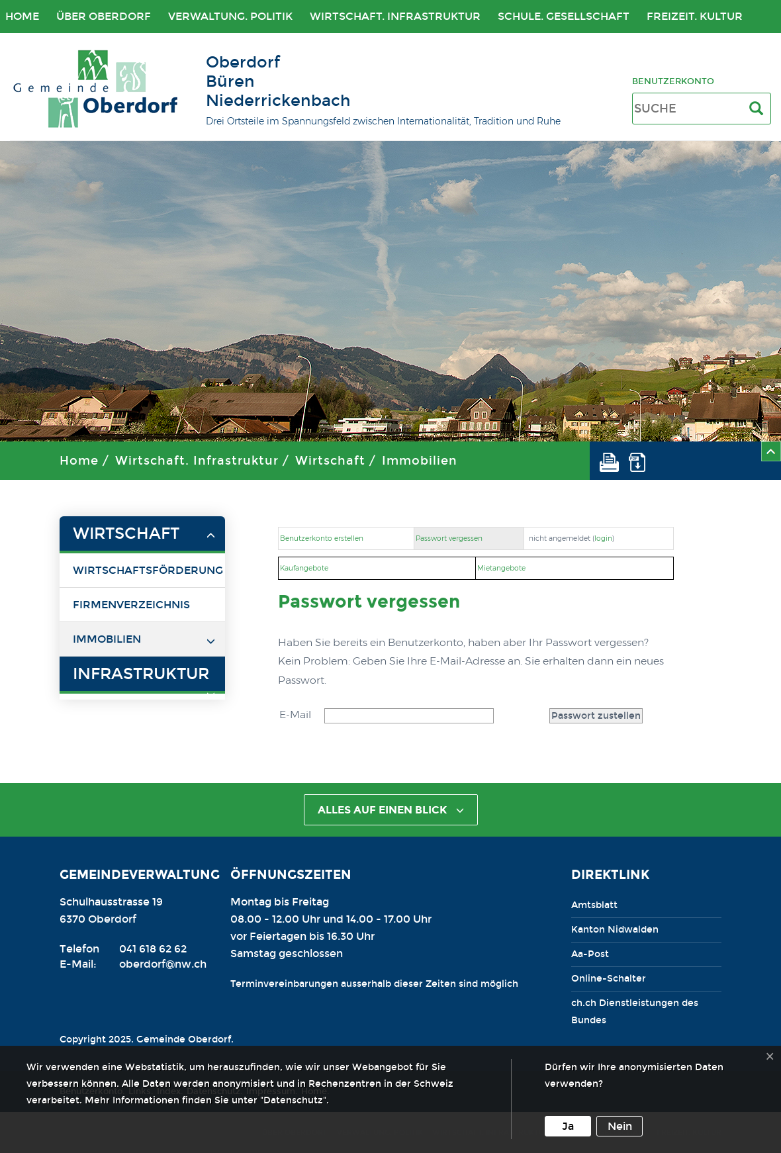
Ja (568, 1126)
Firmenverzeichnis (131, 604)
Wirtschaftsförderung (148, 570)
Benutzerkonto (673, 81)
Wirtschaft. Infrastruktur (395, 16)
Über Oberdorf (103, 16)
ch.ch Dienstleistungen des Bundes (634, 1011)
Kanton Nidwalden (615, 929)
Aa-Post (590, 954)
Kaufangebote (304, 568)
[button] (614, 460)
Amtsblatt (594, 905)
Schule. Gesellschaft (563, 16)
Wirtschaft (330, 460)
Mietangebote (501, 568)
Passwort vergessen (449, 538)
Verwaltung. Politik (230, 16)
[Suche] (758, 108)
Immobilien (419, 460)
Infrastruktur (141, 674)
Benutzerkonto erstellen (321, 538)
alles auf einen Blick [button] (391, 810)
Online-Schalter (608, 978)
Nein (620, 1126)
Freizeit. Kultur (695, 16)
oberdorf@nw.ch (163, 964)
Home (79, 460)
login (603, 538)
